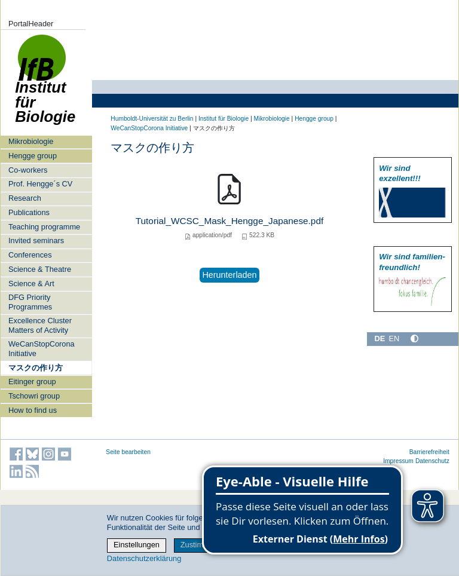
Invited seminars (36, 240)
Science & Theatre (39, 269)
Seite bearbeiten (128, 452)
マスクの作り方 (35, 367)
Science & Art (31, 283)
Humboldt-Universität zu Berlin (152, 118)
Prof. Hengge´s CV (40, 183)
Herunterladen (229, 275)
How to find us (32, 410)
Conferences (30, 254)
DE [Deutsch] (379, 338)
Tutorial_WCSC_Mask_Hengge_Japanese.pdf (229, 221)
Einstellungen (137, 544)
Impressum (398, 461)
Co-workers (27, 170)
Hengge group (32, 155)
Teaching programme (44, 226)
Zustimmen (199, 544)
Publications (29, 212)
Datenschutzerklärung (144, 558)
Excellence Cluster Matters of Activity (40, 325)
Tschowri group (34, 395)
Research (24, 198)
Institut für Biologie (45, 85)
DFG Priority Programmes (30, 302)
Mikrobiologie (30, 141)
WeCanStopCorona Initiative (41, 348)
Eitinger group (32, 381)
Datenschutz (432, 461)
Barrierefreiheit (429, 452)
